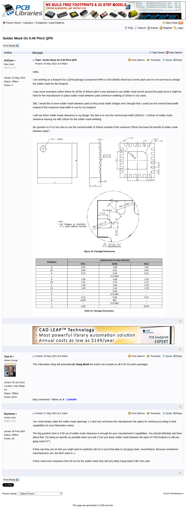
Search (140, 27)
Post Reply (11, 45)
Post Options (136, 60)
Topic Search (157, 52)
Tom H (9, 356)
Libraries (28, 22)
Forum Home (13, 22)
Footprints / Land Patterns (50, 22)
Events (152, 27)
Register (167, 27)
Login (180, 27)
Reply (179, 60)
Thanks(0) (153, 60)
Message (38, 52)
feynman (10, 413)
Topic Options (174, 52)
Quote (169, 60)
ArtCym (10, 60)
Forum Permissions (174, 493)
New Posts (172, 22)
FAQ (130, 27)
